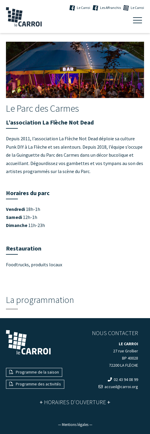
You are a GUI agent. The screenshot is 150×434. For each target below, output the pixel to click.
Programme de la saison (34, 372)
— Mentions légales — (75, 424)
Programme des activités (35, 384)
